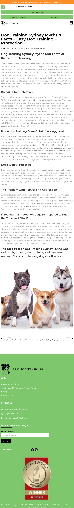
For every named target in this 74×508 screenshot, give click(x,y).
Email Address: (8, 431)
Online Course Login (37, 12)
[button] (71, 22)
